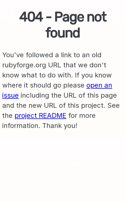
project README (40, 115)
